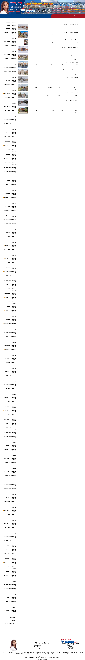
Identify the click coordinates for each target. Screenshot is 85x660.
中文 (75, 16)
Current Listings (18, 16)
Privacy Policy (44, 656)
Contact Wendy (68, 16)
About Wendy (59, 16)
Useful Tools (42, 16)
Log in (39, 656)
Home (10, 16)
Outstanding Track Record (30, 16)
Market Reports (51, 16)
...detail (75, 29)
